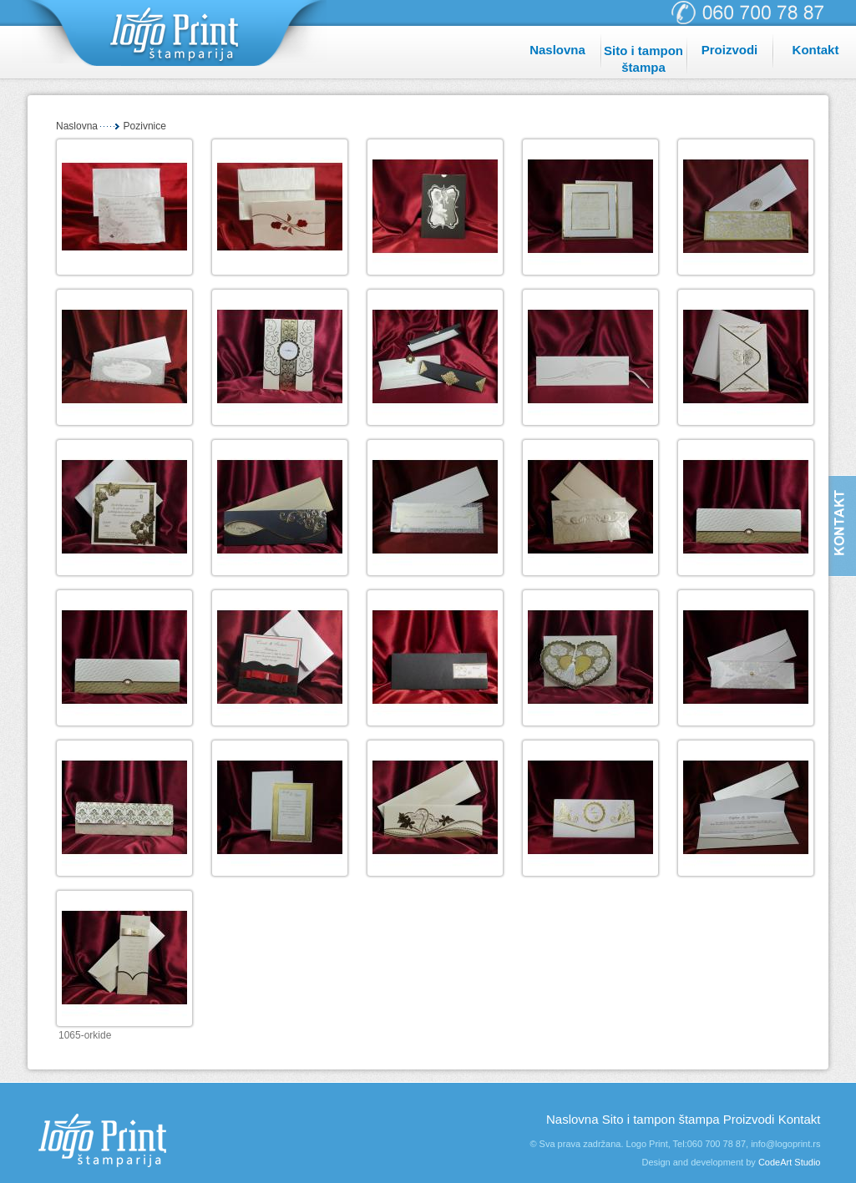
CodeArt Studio (789, 1162)
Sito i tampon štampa (643, 58)
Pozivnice (145, 126)
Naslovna (557, 50)
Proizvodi (730, 50)
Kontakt (816, 50)
